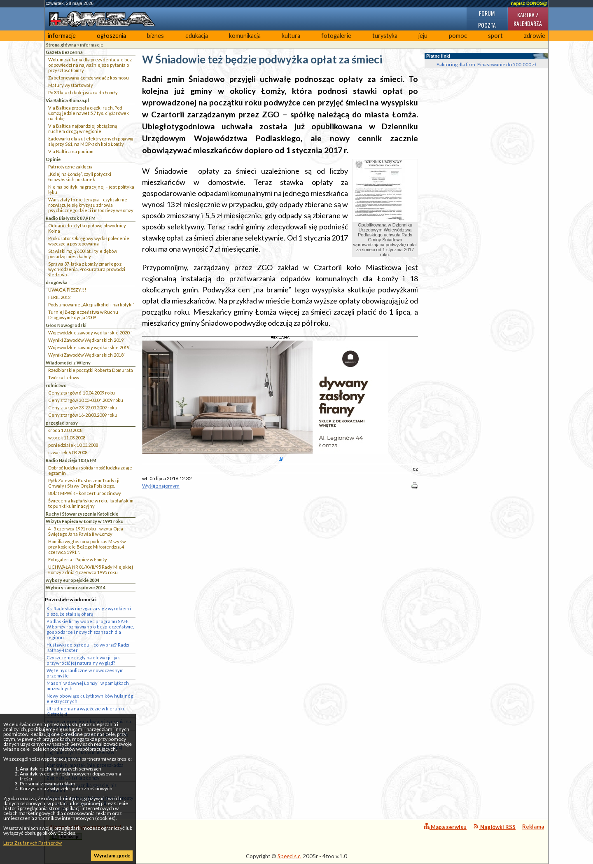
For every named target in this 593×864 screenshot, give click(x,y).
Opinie (53, 159)
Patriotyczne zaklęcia (70, 166)
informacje (62, 35)
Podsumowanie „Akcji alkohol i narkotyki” (91, 304)
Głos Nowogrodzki (66, 325)
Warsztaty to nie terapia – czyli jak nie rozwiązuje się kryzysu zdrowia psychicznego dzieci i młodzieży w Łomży (90, 205)
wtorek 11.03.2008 (66, 437)
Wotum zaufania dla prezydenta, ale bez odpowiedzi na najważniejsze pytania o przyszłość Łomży (90, 65)
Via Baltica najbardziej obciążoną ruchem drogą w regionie (82, 128)
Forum (487, 13)
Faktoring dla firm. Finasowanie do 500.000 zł (486, 64)
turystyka (384, 35)
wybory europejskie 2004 (72, 580)
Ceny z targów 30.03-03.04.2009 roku (85, 400)
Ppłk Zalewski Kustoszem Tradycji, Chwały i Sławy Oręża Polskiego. (84, 483)
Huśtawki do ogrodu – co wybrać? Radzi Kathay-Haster (88, 647)
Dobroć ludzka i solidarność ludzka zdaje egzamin (90, 470)
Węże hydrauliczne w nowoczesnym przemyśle (85, 673)
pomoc (458, 35)
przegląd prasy (62, 422)
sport (495, 35)
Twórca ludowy (63, 377)
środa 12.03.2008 (65, 430)
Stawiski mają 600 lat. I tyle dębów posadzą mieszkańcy (82, 253)
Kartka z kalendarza (528, 19)
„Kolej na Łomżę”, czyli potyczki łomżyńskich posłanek (79, 176)
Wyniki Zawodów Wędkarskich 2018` (86, 354)
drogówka (57, 282)
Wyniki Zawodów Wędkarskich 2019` (86, 340)
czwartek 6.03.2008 (67, 452)
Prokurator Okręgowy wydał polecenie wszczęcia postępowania (88, 241)
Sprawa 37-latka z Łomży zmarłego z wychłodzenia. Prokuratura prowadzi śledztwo (86, 269)
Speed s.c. (289, 856)
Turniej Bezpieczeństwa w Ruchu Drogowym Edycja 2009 (83, 314)
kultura (291, 35)
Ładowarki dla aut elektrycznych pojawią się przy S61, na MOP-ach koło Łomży (90, 141)
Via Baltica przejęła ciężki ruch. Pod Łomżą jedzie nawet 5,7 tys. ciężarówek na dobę (88, 113)
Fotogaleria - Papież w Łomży (77, 559)
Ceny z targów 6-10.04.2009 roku (81, 392)
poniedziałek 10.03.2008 (73, 445)
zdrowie (534, 35)
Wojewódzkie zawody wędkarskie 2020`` (90, 332)
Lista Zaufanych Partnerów (32, 843)
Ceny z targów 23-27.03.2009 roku (82, 407)
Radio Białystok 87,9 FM (71, 218)
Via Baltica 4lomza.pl (67, 100)
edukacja (196, 35)
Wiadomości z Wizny (68, 362)
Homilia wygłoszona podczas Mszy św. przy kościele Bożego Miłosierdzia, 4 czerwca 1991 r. (87, 547)
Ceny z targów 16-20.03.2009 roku (82, 415)
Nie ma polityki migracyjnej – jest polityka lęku (91, 189)
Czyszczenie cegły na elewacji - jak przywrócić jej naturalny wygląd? (83, 660)
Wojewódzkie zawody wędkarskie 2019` (89, 347)
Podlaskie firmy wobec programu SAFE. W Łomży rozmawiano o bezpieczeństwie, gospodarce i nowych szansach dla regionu (90, 629)
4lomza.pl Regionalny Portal (85, 832)
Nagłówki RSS (494, 826)
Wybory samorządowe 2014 (75, 587)
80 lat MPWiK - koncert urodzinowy (84, 493)
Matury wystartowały (70, 85)
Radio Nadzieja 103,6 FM (71, 460)
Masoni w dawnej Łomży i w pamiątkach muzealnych (88, 685)
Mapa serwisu (445, 826)
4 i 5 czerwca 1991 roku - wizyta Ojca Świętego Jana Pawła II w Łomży (85, 531)
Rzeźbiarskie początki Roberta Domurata (90, 370)
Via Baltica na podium (70, 151)
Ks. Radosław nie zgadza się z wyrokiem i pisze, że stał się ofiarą (89, 611)
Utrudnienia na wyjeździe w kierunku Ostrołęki (86, 711)
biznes (155, 35)
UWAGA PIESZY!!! (67, 289)
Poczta (487, 25)
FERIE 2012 (59, 297)
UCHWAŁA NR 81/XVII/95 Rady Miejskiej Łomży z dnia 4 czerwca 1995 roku (90, 569)
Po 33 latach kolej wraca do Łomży (83, 92)
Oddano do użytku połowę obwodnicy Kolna (87, 228)
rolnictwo (56, 385)
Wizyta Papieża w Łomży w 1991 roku (85, 521)
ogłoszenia (111, 35)
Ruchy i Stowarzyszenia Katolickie (82, 513)
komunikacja (245, 35)
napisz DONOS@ (529, 3)
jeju (422, 35)
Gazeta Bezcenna (64, 52)
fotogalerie (336, 35)
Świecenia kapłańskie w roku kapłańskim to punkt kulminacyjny (90, 503)
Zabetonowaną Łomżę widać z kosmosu (88, 77)
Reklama (533, 826)
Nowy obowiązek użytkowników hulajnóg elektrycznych (90, 698)
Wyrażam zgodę (112, 855)
